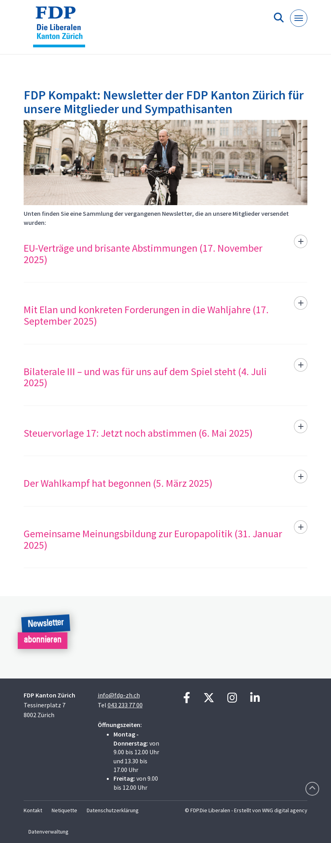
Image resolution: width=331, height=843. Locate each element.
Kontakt (33, 810)
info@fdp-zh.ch (119, 695)
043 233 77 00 (125, 705)
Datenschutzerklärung (113, 810)
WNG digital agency (284, 810)
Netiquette (64, 810)
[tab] (165, 258)
